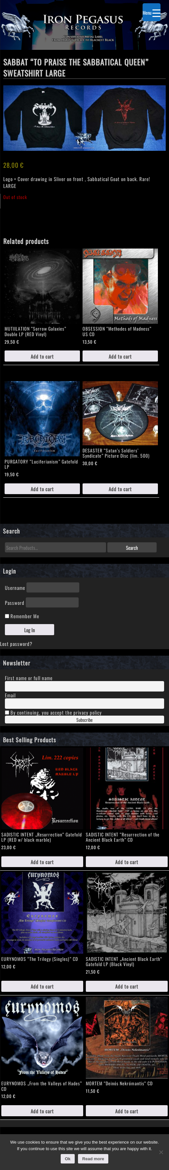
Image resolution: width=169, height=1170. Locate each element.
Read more (93, 1158)
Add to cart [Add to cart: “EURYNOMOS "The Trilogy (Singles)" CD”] (42, 986)
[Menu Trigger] (152, 12)
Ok (67, 1158)
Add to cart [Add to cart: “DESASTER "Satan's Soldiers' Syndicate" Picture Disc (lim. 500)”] (120, 488)
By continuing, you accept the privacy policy (53, 712)
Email (10, 695)
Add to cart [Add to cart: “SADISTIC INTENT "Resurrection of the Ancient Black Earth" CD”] (126, 861)
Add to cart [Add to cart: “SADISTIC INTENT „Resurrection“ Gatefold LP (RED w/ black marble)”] (42, 861)
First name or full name (29, 677)
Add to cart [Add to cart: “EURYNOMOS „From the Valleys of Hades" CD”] (42, 1111)
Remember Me (22, 616)
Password (14, 602)
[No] (161, 1152)
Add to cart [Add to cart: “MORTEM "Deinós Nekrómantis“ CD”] (126, 1111)
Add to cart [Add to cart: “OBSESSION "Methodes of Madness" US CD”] (120, 356)
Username (15, 587)
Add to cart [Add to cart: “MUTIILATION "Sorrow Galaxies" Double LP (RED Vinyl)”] (42, 356)
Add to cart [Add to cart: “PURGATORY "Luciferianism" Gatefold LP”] (42, 488)
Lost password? (16, 643)
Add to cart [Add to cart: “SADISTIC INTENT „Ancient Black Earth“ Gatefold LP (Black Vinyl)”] (126, 986)
